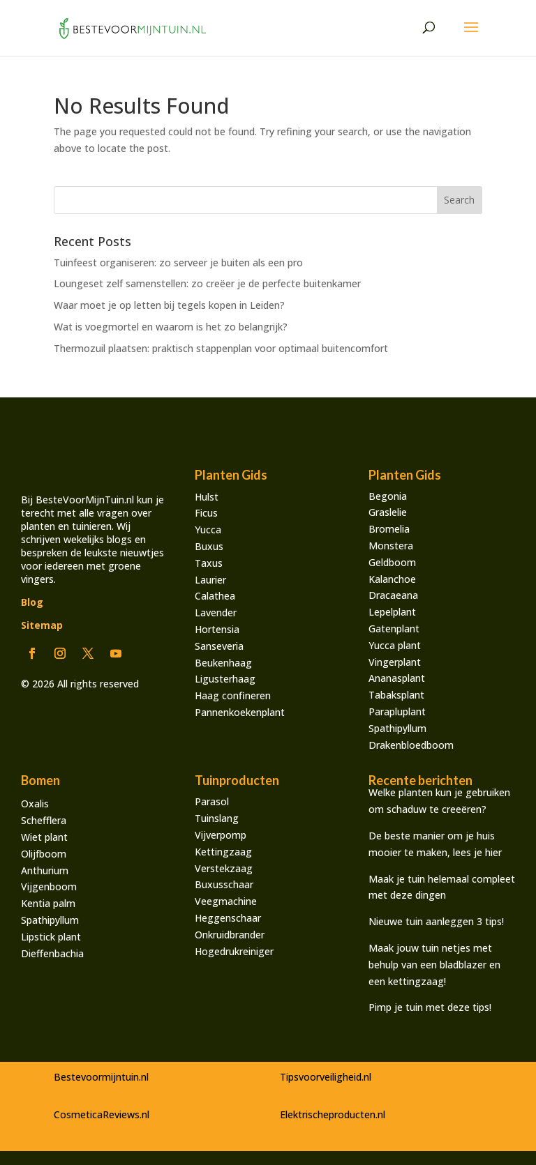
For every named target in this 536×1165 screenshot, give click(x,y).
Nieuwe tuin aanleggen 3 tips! (437, 921)
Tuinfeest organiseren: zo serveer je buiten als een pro (178, 262)
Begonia (387, 496)
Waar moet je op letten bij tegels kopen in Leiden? (169, 305)
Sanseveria (219, 646)
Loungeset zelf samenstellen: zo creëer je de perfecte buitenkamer (207, 283)
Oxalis (35, 803)
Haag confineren (233, 695)
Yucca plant (394, 645)
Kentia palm (48, 903)
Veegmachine (226, 901)
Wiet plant (44, 837)
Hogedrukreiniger (234, 951)
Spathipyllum (397, 728)
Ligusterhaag (225, 678)
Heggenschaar (228, 917)
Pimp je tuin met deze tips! (429, 1007)
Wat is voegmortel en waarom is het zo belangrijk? (171, 326)
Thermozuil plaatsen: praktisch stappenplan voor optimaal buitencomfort (221, 348)
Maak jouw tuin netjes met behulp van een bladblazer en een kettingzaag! (434, 964)
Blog (32, 602)
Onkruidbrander (230, 934)
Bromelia (389, 528)
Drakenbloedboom (411, 745)
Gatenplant (393, 628)
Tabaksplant (396, 694)
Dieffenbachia (52, 953)
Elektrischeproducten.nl (332, 1114)
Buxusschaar (224, 884)
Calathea (215, 595)
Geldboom (392, 562)
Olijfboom (43, 853)
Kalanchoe (392, 579)
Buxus (209, 546)
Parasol (212, 801)
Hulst (206, 496)
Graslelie (387, 512)
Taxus (209, 563)
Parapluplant (397, 711)
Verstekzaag (224, 868)
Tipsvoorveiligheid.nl (325, 1076)
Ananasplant (396, 678)
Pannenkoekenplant (240, 712)
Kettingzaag (223, 851)
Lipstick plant (51, 936)
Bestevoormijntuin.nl (101, 1076)
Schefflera (43, 820)
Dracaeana (393, 595)
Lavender (216, 612)
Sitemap (42, 625)
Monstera (390, 545)
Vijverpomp (220, 835)
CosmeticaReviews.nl (101, 1114)
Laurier (210, 579)
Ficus (206, 512)
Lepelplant (392, 611)
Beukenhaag (223, 662)
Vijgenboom (49, 886)
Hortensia (217, 629)
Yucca (208, 529)
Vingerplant (394, 662)
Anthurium (44, 870)
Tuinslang (217, 818)
